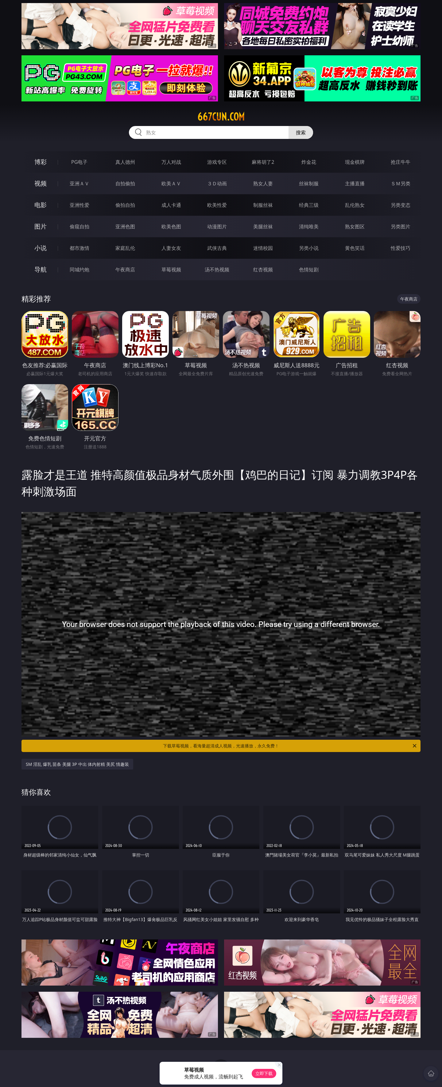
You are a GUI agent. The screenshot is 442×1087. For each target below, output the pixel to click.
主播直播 (355, 183)
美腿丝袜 (263, 226)
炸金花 (308, 162)
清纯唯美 (309, 226)
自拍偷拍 (125, 183)
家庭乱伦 (125, 248)
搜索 (301, 132)
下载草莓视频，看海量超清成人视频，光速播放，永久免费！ (290, 746)
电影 (40, 205)
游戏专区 (217, 162)
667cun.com (221, 117)
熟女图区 (355, 226)
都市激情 (79, 248)
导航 (40, 269)
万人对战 (171, 162)
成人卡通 (171, 205)
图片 (40, 226)
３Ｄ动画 (217, 183)
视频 (40, 183)
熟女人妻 (263, 183)
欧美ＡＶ (171, 183)
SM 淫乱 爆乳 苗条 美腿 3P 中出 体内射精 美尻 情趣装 (77, 764)
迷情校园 (263, 248)
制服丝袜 (263, 205)
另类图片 (400, 226)
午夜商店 (125, 269)
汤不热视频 (217, 269)
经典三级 (309, 205)
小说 (40, 248)
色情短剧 (309, 269)
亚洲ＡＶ (79, 183)
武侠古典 (217, 248)
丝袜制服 (309, 183)
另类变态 (400, 205)
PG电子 (79, 162)
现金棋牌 (355, 162)
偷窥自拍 (79, 226)
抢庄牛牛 (400, 162)
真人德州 (125, 162)
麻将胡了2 (263, 162)
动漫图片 (217, 226)
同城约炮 (79, 269)
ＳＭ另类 (400, 183)
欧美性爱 (217, 205)
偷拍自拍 (125, 205)
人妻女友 (171, 248)
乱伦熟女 (355, 205)
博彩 (40, 162)
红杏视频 (263, 269)
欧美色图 (171, 226)
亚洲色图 (125, 226)
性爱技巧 (400, 248)
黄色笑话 (355, 248)
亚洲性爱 (79, 205)
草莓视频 (171, 269)
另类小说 (309, 248)
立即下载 (264, 1073)
